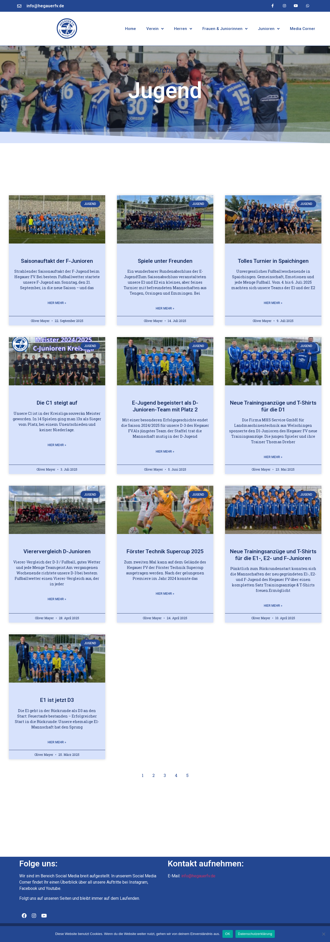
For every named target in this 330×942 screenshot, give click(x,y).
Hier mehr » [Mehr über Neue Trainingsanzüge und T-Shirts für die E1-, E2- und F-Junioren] (273, 605)
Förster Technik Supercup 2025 (165, 551)
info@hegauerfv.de (45, 5)
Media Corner (302, 28)
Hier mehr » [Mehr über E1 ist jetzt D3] (57, 742)
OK (227, 934)
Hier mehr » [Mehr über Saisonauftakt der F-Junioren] (57, 303)
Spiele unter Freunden (165, 261)
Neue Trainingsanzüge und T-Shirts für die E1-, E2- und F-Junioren (273, 554)
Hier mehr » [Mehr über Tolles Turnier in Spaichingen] (273, 303)
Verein (155, 28)
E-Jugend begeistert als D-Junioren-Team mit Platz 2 (165, 406)
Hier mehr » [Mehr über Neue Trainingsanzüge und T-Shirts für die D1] (273, 457)
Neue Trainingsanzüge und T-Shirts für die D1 (273, 406)
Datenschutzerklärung (255, 934)
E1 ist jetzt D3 (57, 700)
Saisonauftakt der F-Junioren (57, 261)
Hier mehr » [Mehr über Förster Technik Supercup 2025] (165, 593)
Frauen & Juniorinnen (224, 28)
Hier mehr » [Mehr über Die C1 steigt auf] (57, 445)
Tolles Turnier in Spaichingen (273, 261)
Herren (183, 28)
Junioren (268, 28)
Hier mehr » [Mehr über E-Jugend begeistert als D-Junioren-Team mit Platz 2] (165, 451)
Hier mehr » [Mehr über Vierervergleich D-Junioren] (57, 599)
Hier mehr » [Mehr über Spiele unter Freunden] (165, 308)
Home (130, 28)
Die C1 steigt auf (57, 403)
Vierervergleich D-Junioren (57, 551)
